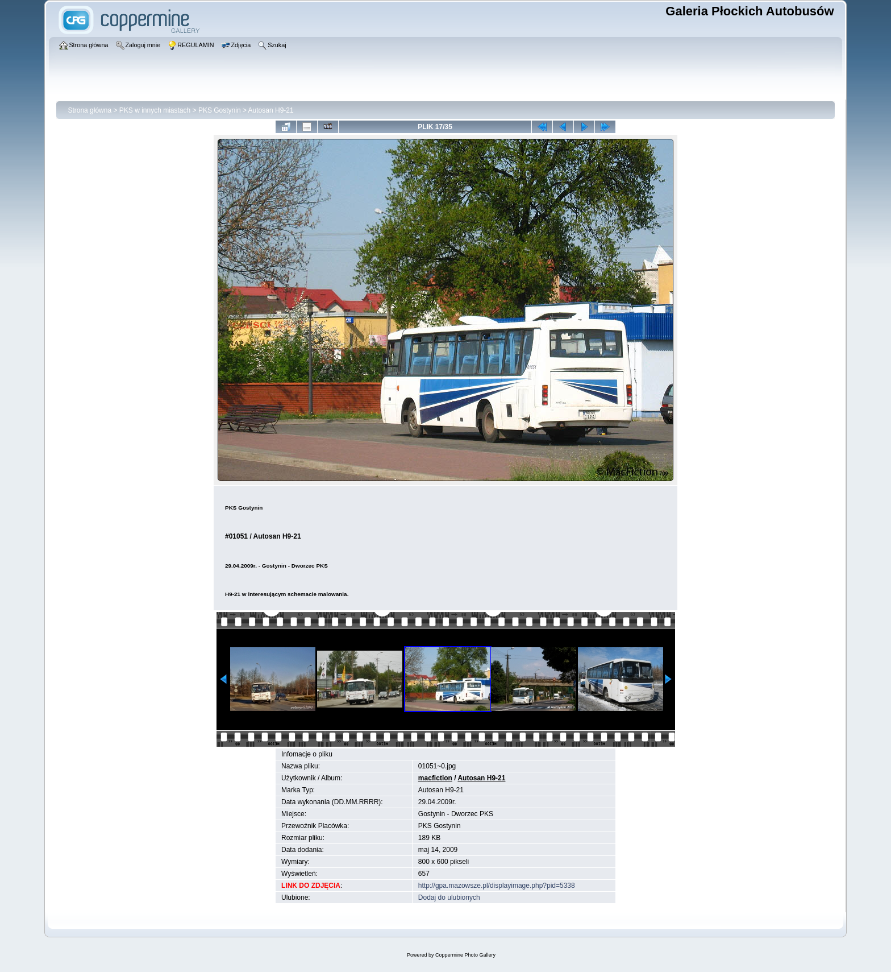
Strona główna (89, 110)
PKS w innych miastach (154, 110)
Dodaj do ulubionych (449, 897)
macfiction (435, 778)
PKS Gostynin (219, 110)
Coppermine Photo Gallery (465, 955)
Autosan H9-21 (271, 110)
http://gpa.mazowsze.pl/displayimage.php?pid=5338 (496, 886)
